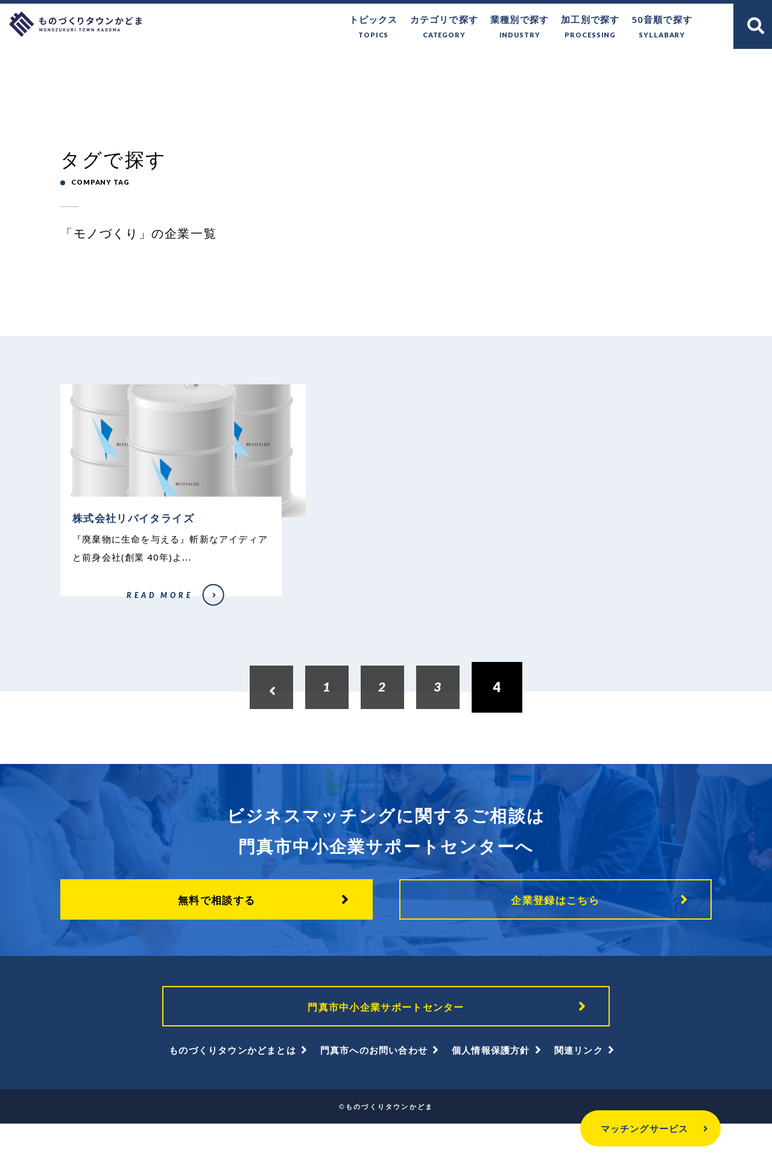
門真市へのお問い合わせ (374, 1087)
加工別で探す (590, 27)
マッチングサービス (621, 1128)
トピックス (373, 27)
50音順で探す (661, 27)
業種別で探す (519, 27)
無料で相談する (217, 930)
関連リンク (578, 1087)
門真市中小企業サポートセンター (386, 1039)
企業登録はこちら (555, 930)
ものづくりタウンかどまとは (232, 1087)
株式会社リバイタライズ (96, 623)
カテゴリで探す (444, 27)
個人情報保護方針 (491, 1087)
